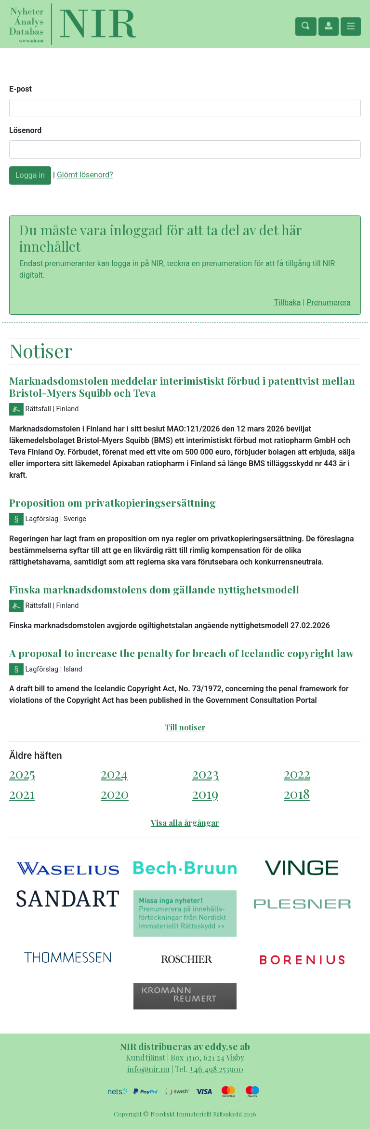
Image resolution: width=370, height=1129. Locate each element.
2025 (22, 773)
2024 (114, 773)
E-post (20, 89)
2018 (297, 793)
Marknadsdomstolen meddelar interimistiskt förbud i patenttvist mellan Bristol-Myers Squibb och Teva (182, 386)
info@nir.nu (148, 1069)
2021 (22, 793)
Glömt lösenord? (85, 174)
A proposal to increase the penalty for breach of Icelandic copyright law (181, 652)
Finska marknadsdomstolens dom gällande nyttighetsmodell (154, 589)
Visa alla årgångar (185, 823)
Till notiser (185, 727)
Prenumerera (328, 302)
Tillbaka (287, 302)
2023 (205, 773)
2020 (115, 793)
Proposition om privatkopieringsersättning (112, 502)
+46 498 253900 (216, 1069)
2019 (205, 793)
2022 (297, 773)
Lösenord (25, 130)
